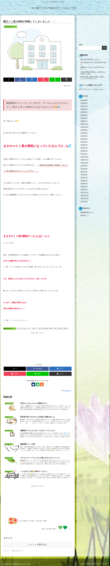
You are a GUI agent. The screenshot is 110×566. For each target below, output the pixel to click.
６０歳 (19, 328)
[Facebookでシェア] (20, 80)
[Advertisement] (37, 92)
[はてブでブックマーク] (31, 80)
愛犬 (51, 328)
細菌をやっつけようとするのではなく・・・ (92, 68)
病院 (66, 328)
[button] (66, 80)
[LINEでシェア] (54, 80)
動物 (46, 328)
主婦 (41, 328)
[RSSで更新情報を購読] (42, 384)
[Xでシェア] (8, 80)
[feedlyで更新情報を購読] (37, 384)
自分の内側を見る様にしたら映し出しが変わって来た (93, 72)
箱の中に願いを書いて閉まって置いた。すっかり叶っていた (92, 77)
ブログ (35, 328)
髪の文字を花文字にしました (90, 59)
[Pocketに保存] (43, 80)
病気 (60, 328)
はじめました (28, 328)
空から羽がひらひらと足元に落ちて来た (93, 63)
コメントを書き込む (37, 544)
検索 (80, 45)
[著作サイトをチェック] (33, 384)
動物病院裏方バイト (9, 328)
